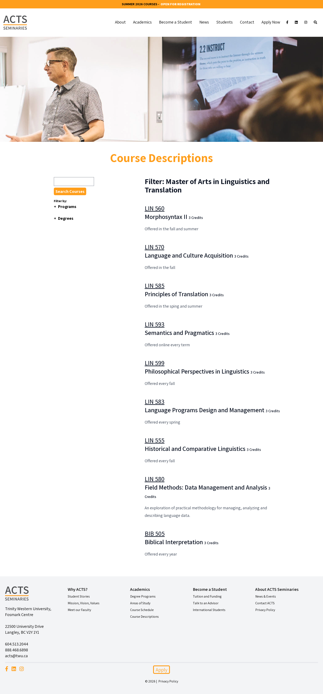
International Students (209, 610)
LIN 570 (154, 247)
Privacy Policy (265, 610)
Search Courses (70, 191)
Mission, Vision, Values (83, 603)
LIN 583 (154, 401)
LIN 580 (154, 479)
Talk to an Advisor (205, 603)
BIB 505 (155, 533)
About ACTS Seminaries (277, 589)
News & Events (265, 596)
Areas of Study (140, 603)
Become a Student (175, 22)
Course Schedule (142, 610)
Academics (142, 22)
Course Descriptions (144, 616)
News (204, 22)
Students (224, 22)
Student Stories (79, 596)
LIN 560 (154, 208)
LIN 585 (154, 285)
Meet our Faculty (79, 610)
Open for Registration (180, 4)
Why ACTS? (77, 589)
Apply (161, 669)
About (120, 22)
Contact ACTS (265, 603)
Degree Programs (143, 596)
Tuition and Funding (207, 596)
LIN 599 (154, 363)
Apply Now (271, 22)
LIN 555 (154, 440)
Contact (247, 22)
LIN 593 (154, 324)
